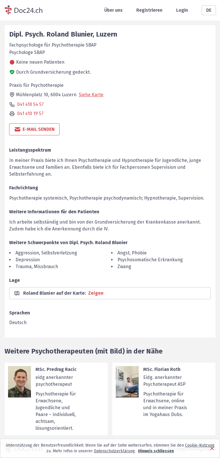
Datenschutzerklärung (114, 451)
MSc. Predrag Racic (56, 369)
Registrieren (149, 10)
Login (182, 10)
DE (208, 10)
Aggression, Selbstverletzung (46, 253)
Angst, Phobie (132, 253)
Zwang (124, 266)
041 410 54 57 (30, 104)
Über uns (113, 10)
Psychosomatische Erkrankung (150, 259)
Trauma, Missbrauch (36, 266)
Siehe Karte (91, 94)
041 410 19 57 (30, 113)
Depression (27, 259)
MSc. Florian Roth (161, 369)
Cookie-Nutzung (200, 445)
